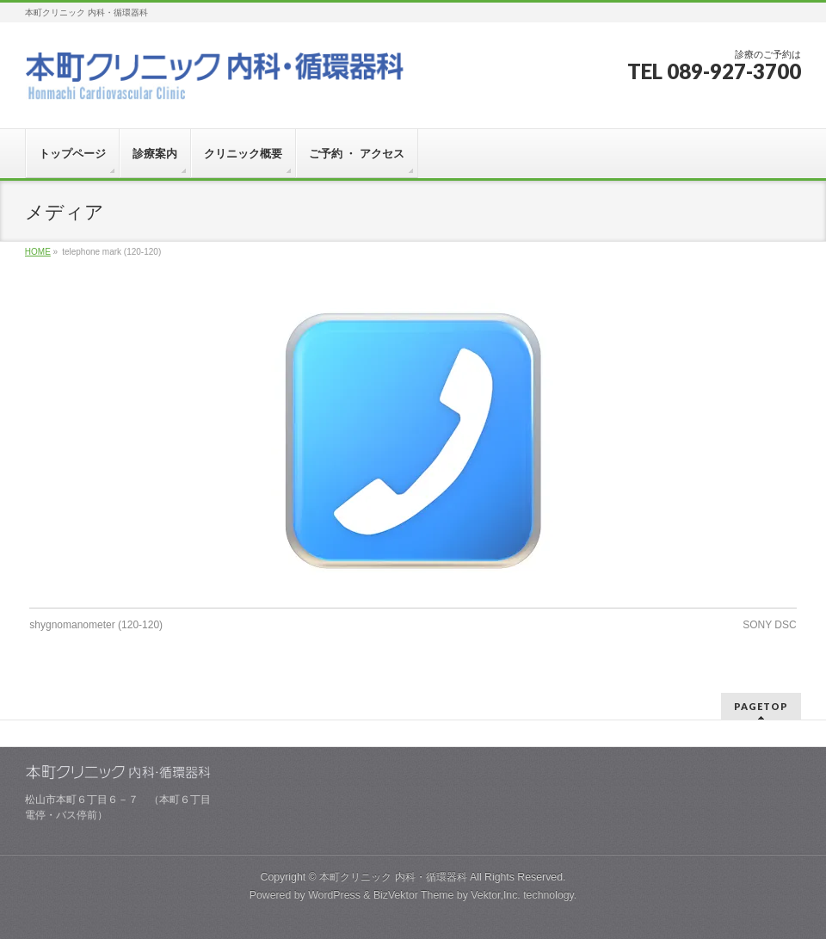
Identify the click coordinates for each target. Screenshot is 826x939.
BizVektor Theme (413, 895)
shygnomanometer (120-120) (96, 625)
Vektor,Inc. (496, 895)
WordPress (334, 895)
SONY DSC (769, 625)
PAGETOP (761, 706)
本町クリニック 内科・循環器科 (392, 877)
